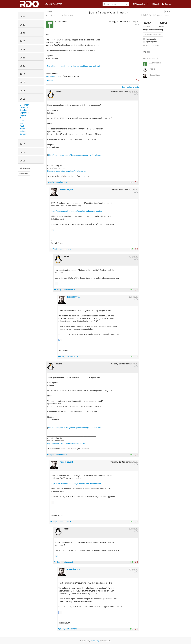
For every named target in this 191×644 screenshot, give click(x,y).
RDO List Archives (41, 4)
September (24, 113)
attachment (61, 182)
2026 (22, 16)
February (23, 131)
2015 (22, 144)
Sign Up (166, 4)
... (53, 230)
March (22, 129)
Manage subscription (152, 34)
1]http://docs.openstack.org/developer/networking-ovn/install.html (73, 66)
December (24, 105)
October (23, 110)
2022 (22, 49)
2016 (22, 99)
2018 (22, 82)
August (23, 115)
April (22, 126)
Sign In (156, 4)
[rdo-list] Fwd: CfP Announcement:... (156, 15)
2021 (22, 57)
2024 (22, 33)
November (24, 107)
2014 (22, 152)
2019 (22, 74)
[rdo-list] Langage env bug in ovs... (60, 15)
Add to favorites (151, 46)
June (22, 121)
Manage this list (140, 4)
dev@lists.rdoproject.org (153, 30)
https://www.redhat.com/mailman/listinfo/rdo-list (66, 171)
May (21, 123)
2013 (22, 160)
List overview (25, 168)
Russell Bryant (66, 189)
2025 (22, 25)
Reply (49, 80)
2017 (22, 90)
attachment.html (52, 76)
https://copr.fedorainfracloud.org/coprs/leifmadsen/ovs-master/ (76, 211)
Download (23, 173)
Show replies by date (130, 87)
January (23, 134)
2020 (22, 66)
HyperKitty (95, 641)
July (21, 118)
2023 (22, 41)
